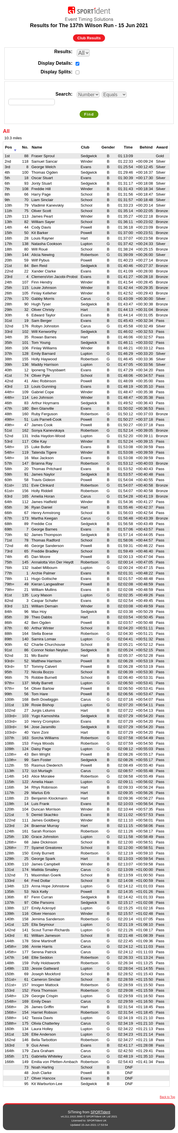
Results (62, 51)
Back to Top (167, 1097)
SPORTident (100, 1112)
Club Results (89, 38)
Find (89, 114)
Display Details (54, 63)
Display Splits (56, 71)
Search (63, 94)
